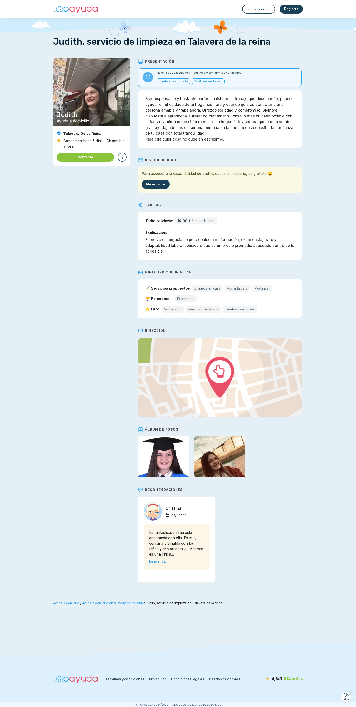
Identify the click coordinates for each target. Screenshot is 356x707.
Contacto (85, 157)
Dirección (153, 330)
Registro (291, 9)
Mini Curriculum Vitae (166, 272)
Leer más (159, 561)
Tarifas (151, 204)
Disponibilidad (158, 160)
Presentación (157, 61)
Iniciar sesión (259, 9)
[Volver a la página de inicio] (76, 9)
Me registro (157, 184)
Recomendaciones (161, 489)
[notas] (277, 679)
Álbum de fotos (159, 429)
